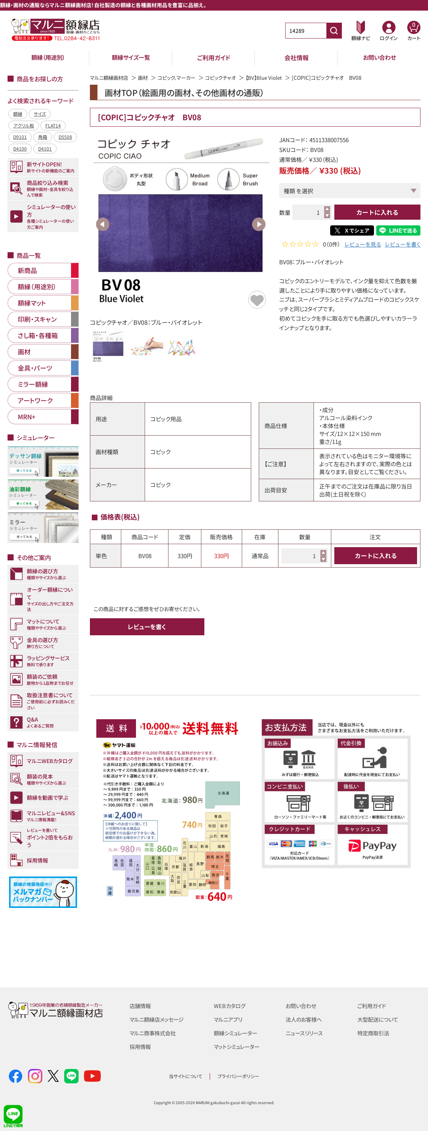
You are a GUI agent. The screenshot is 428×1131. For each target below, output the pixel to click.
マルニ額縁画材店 (110, 77)
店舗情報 (141, 1006)
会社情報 (296, 57)
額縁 (17, 113)
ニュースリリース (305, 1033)
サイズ (40, 113)
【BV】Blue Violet (274, 77)
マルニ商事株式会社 (154, 1033)
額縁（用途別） (48, 57)
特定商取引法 (374, 1033)
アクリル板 (23, 125)
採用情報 (141, 1046)
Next (259, 224)
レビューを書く (402, 245)
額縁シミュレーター (237, 1033)
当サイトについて (185, 1076)
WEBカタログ (230, 1006)
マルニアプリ (229, 1019)
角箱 (42, 136)
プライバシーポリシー (238, 1076)
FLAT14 (53, 125)
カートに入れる (377, 212)
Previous (103, 224)
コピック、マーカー (181, 77)
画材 (146, 77)
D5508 (65, 136)
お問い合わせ (379, 57)
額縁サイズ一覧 (131, 57)
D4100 (20, 148)
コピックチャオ (228, 77)
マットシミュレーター (238, 1046)
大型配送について (379, 1019)
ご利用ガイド (213, 57)
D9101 (20, 136)
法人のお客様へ (305, 1019)
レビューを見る (363, 245)
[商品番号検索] (333, 30)
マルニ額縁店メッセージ (159, 1019)
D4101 (45, 148)
